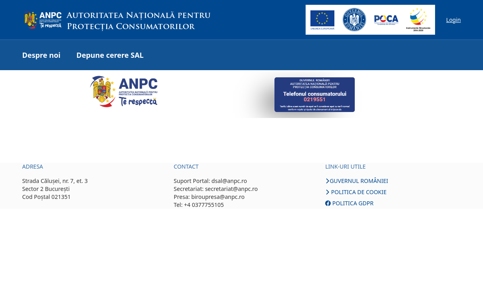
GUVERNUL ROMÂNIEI (356, 181)
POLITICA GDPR (349, 203)
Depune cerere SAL (109, 55)
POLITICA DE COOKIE (355, 192)
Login (453, 20)
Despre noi (41, 55)
